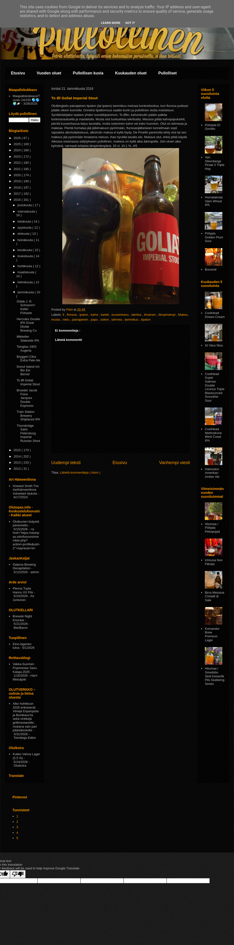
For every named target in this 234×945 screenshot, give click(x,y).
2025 (18, 144)
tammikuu (132, 319)
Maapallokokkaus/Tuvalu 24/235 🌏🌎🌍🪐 (26, 99)
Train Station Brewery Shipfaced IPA (28, 415)
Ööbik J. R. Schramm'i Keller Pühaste (26, 307)
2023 (18, 156)
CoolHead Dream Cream (215, 315)
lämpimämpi (167, 314)
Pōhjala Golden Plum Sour (214, 237)
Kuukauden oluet (131, 73)
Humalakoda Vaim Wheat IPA (214, 201)
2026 (18, 138)
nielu (66, 319)
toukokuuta (26, 256)
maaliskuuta (26, 272)
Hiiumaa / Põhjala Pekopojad (212, 527)
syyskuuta (25, 227)
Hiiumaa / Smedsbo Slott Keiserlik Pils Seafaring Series (214, 676)
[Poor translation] (18, 874)
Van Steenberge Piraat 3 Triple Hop (214, 163)
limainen (150, 314)
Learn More (110, 23)
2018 (18, 187)
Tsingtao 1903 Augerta (26, 348)
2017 (18, 193)
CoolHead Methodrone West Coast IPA (213, 434)
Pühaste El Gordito (212, 127)
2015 (18, 450)
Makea (183, 314)
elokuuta (24, 233)
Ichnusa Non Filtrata (214, 562)
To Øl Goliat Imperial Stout (28, 382)
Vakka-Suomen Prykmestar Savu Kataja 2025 (25, 667)
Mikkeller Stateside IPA (28, 338)
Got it (130, 23)
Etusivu (18, 73)
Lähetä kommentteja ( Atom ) (80, 472)
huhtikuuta (25, 266)
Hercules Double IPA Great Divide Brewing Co (28, 324)
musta (56, 319)
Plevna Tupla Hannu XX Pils (23, 590)
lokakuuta (25, 221)
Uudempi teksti (66, 462)
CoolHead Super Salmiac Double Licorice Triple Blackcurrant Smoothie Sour (214, 387)
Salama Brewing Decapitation (24, 566)
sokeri (105, 319)
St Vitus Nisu (214, 345)
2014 (18, 456)
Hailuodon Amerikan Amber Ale (212, 472)
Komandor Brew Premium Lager (212, 634)
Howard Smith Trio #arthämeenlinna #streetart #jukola (26, 489)
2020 (18, 175)
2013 (18, 462)
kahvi (95, 314)
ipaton (84, 314)
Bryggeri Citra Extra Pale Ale (28, 358)
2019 (18, 181)
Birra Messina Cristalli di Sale (214, 596)
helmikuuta (26, 282)
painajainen (80, 319)
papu (95, 319)
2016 (18, 200)
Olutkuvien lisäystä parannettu (26, 523)
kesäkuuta (25, 250)
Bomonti (210, 269)
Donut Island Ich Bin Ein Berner (28, 370)
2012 (18, 468)
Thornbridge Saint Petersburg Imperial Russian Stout (28, 433)
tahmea (117, 319)
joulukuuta (25, 205)
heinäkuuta (26, 240)
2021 (18, 169)
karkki (105, 314)
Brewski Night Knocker (22, 618)
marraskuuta (27, 211)
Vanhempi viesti (174, 462)
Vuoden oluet (49, 73)
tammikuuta (26, 292)
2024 (18, 150)
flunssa (72, 314)
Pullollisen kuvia (88, 73)
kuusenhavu (121, 314)
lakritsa (136, 314)
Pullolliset (167, 73)
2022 (18, 162)
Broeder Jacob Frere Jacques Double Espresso (27, 397)
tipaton (146, 319)
